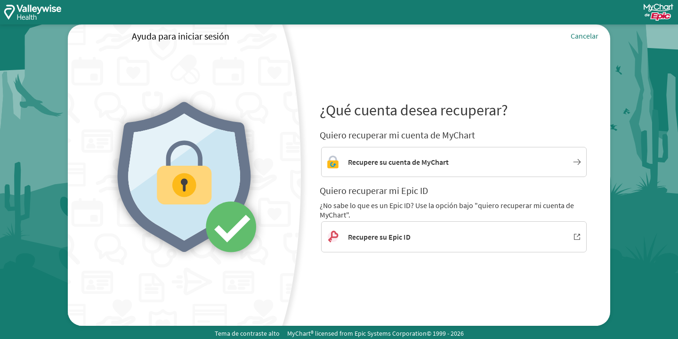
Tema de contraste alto (247, 333)
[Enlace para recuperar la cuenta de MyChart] (454, 162)
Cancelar (584, 35)
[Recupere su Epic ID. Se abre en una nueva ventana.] (454, 236)
